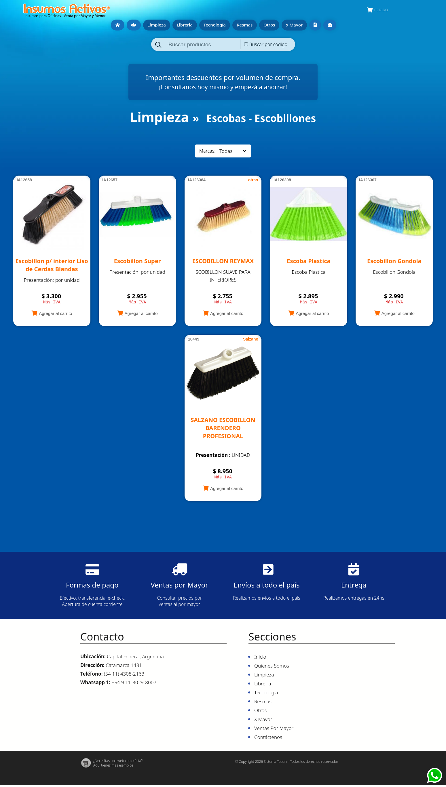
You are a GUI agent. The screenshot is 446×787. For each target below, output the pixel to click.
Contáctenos (329, 25)
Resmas (245, 25)
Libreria (185, 25)
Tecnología (215, 25)
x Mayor (294, 25)
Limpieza (156, 25)
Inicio (117, 25)
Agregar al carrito (55, 314)
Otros (269, 25)
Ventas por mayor (315, 25)
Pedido (381, 9)
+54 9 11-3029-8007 (133, 684)
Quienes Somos (134, 25)
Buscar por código (268, 44)
